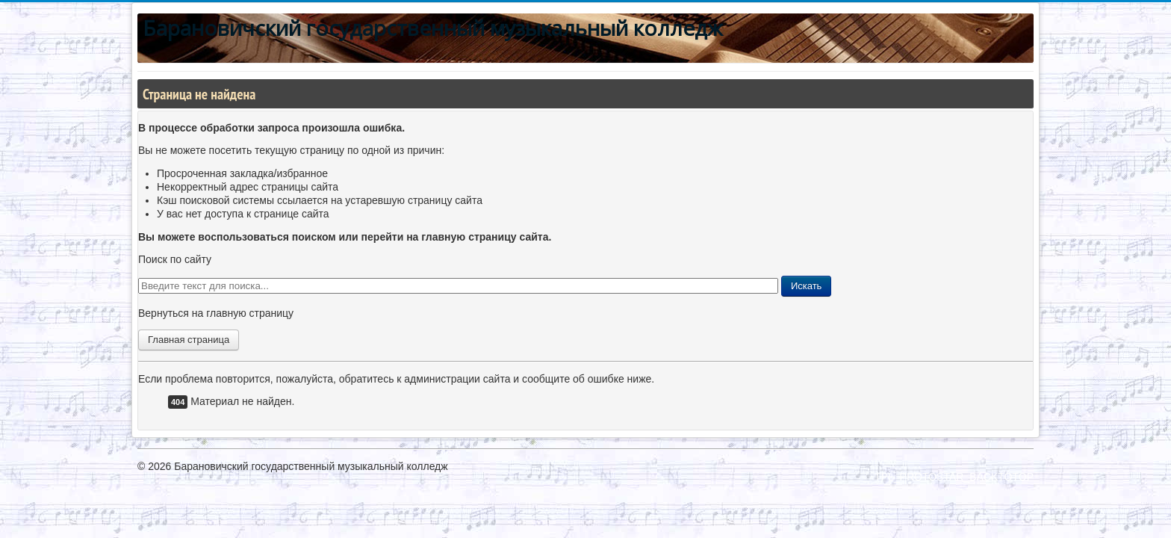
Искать (806, 285)
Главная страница (188, 339)
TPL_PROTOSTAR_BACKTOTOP (954, 477)
